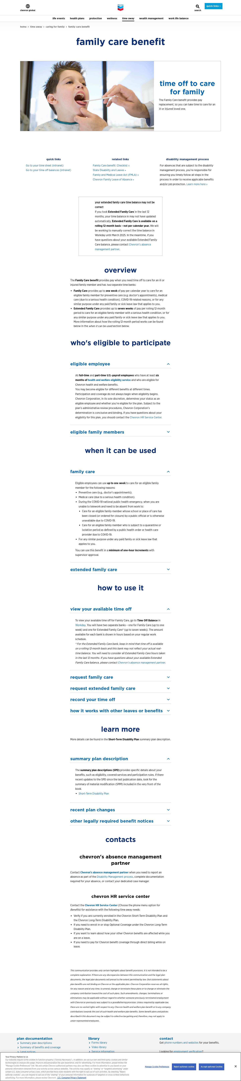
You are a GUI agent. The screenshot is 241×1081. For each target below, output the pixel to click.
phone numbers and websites (181, 1042)
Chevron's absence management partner (104, 872)
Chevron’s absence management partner (141, 662)
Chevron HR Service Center (146, 417)
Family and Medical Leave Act (115, 174)
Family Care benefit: (111, 165)
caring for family (55, 26)
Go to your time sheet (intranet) (44, 165)
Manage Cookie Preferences (157, 1066)
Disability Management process (115, 876)
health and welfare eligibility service (109, 380)
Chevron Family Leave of (113, 179)
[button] (120, 364)
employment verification (188, 1051)
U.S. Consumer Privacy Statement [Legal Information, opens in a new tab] (71, 1077)
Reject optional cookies (184, 1066)
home (23, 26)
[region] (120, 1066)
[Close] (235, 1066)
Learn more (196, 184)
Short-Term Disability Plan (94, 793)
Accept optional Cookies (211, 1066)
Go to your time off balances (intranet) (48, 170)
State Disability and (109, 170)
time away (36, 26)
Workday (80, 625)
